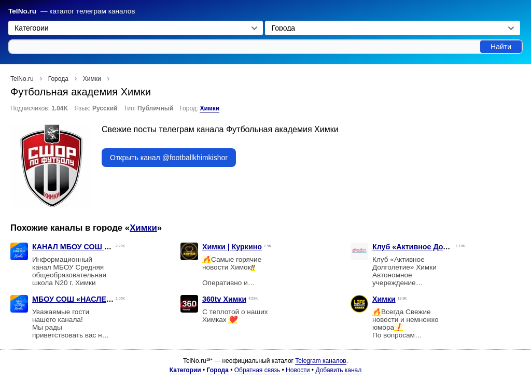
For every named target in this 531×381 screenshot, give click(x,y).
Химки (209, 108)
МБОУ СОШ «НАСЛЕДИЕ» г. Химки (95, 299)
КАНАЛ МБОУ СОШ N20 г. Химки (90, 247)
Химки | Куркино (232, 247)
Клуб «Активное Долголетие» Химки (438, 247)
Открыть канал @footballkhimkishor (169, 157)
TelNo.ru (22, 11)
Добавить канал (338, 370)
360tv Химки (224, 299)
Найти (501, 47)
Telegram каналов (320, 360)
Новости (298, 370)
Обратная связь (257, 370)
